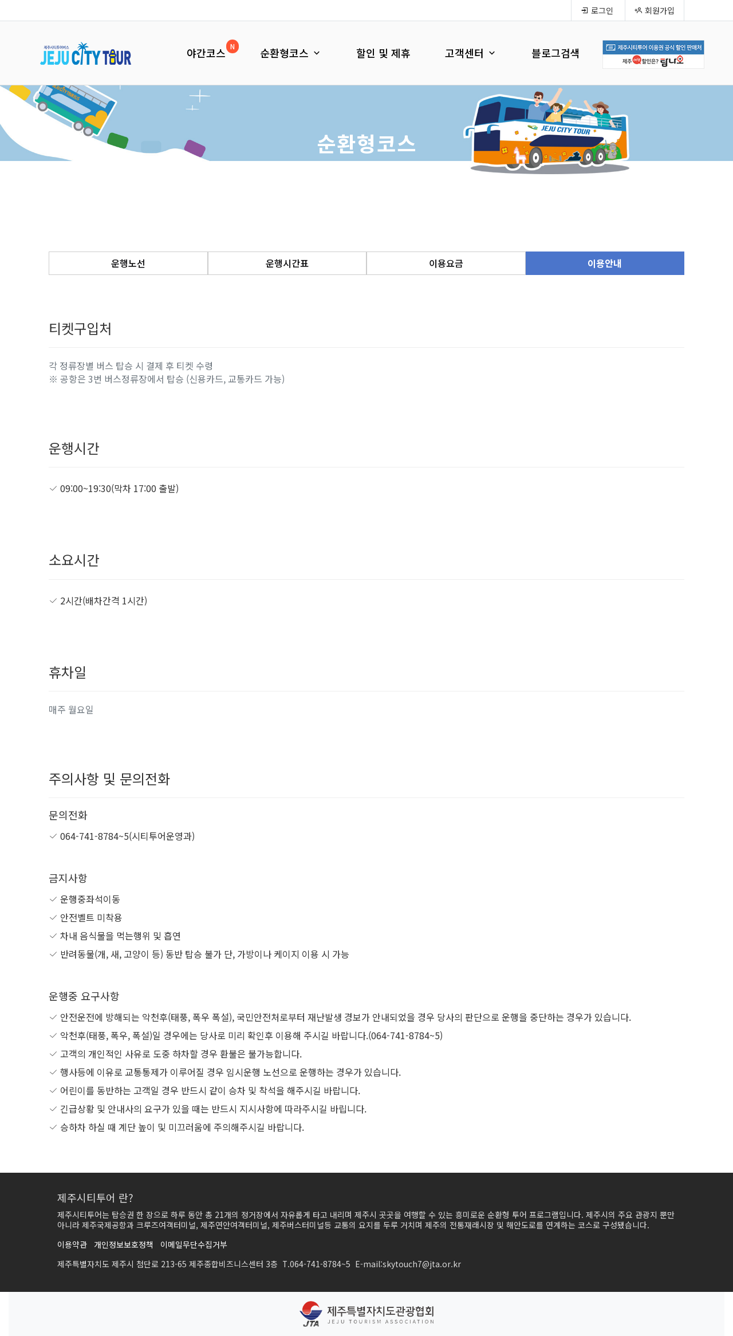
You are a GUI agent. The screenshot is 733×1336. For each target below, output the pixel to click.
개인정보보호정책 (123, 1244)
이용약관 (72, 1244)
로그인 (597, 10)
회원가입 (655, 10)
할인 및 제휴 (383, 52)
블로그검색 (555, 52)
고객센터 (471, 52)
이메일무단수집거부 (193, 1244)
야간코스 (206, 52)
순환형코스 (291, 52)
